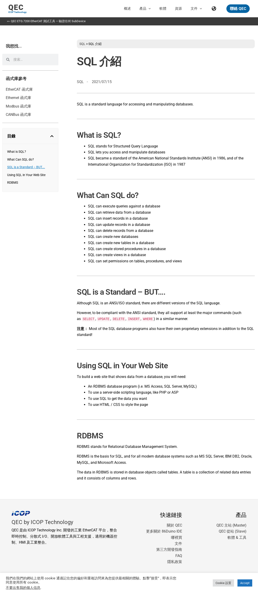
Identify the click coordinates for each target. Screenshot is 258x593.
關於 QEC (174, 525)
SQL (82, 44)
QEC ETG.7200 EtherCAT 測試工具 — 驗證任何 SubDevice (48, 21)
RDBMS (12, 182)
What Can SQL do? (20, 159)
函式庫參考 (16, 78)
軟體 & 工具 (237, 537)
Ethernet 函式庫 (18, 98)
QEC (16, 7)
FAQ (178, 556)
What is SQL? (16, 151)
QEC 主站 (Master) (231, 525)
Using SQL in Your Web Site (26, 175)
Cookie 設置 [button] (223, 583)
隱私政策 (174, 562)
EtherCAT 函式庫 (19, 89)
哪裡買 (176, 537)
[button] (156, 8)
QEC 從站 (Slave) (232, 531)
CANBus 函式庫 (18, 114)
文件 (178, 543)
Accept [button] (244, 583)
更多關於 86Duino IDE (164, 531)
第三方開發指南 (169, 549)
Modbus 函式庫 (18, 106)
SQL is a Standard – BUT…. (26, 167)
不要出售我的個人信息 (23, 588)
